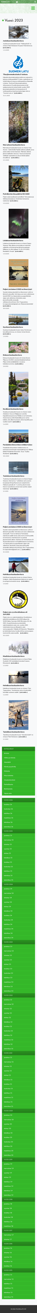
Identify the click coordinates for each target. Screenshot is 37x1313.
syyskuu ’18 (8, 1208)
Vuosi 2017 (8, 1230)
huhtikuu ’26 (8, 813)
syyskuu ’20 (8, 1124)
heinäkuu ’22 (8, 1022)
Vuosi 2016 (8, 1244)
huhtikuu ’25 (8, 871)
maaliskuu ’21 (8, 1097)
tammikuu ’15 (8, 1297)
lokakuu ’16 (8, 1252)
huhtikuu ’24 (8, 924)
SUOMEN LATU (5, 2)
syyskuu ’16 (8, 1257)
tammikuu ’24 (8, 938)
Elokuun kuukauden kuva (12, 355)
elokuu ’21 (7, 1075)
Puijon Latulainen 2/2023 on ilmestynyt (17, 527)
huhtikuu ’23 (8, 977)
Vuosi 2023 (8, 942)
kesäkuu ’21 (8, 1084)
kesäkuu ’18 (8, 1213)
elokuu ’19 (7, 1177)
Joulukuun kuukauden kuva (13, 41)
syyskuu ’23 (8, 960)
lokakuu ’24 (8, 897)
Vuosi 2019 (8, 1159)
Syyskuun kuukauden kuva (13, 327)
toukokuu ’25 (8, 866)
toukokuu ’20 (8, 1142)
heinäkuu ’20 (8, 1133)
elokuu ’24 (7, 906)
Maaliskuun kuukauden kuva (13, 656)
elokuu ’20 (7, 1128)
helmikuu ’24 (8, 933)
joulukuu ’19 (8, 1164)
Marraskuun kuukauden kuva (14, 145)
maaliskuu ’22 (8, 1040)
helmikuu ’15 (8, 1292)
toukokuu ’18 (8, 1217)
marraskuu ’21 (9, 1062)
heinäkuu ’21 (8, 1079)
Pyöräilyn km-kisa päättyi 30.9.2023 (16, 194)
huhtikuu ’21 (8, 1093)
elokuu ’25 (7, 853)
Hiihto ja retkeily (9, 758)
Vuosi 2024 (8, 884)
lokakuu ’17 (8, 1239)
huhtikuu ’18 (8, 1221)
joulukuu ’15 (8, 1275)
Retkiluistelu (8, 789)
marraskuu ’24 (9, 893)
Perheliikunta (8, 784)
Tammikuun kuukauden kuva (13, 732)
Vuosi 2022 (8, 995)
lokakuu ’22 (8, 1008)
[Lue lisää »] (7, 47)
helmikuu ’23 (8, 986)
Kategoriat (9, 749)
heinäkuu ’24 (8, 911)
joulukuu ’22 (8, 1000)
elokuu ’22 (7, 1017)
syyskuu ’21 (8, 1071)
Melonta (7, 771)
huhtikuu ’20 (8, 1146)
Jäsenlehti (7, 762)
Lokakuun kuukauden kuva (13, 240)
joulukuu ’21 (8, 1057)
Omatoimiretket (9, 780)
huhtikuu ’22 (8, 1035)
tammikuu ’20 (8, 1155)
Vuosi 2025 (8, 831)
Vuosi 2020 (8, 1111)
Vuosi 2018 (8, 1199)
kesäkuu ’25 (8, 862)
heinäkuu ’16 (8, 1261)
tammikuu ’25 (8, 880)
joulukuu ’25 (8, 835)
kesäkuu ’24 (8, 915)
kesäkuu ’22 (8, 1026)
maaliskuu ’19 (8, 1186)
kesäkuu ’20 (8, 1137)
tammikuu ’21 (8, 1106)
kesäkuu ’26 (8, 804)
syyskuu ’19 (8, 1173)
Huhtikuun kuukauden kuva (13, 574)
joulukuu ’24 (8, 889)
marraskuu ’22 (9, 1004)
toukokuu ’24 (8, 920)
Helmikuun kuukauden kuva (13, 685)
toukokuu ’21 (8, 1088)
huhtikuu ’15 (8, 1283)
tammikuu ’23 (8, 991)
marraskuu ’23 (9, 951)
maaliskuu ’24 (8, 929)
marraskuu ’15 (9, 1279)
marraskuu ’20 (9, 1119)
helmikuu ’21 (8, 1102)
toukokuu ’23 (8, 973)
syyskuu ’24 (8, 902)
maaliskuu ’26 (8, 818)
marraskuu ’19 (9, 1168)
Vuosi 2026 (8, 800)
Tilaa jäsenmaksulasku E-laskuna (15, 74)
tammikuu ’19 (8, 1195)
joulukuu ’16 (8, 1248)
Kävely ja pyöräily (10, 766)
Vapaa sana (8, 793)
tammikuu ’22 (8, 1048)
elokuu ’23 (7, 964)
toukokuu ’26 (8, 809)
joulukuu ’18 (8, 1204)
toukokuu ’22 (8, 1031)
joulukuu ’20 (8, 1115)
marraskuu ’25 (9, 840)
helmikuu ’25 (8, 875)
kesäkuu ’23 (8, 969)
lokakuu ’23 (8, 955)
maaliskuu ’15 (8, 1288)
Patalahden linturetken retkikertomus (17, 445)
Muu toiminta (8, 775)
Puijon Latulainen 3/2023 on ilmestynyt (17, 289)
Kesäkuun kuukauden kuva (13, 409)
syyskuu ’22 (8, 1013)
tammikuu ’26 (8, 827)
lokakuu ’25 (8, 844)
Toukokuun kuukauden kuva (13, 476)
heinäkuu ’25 (8, 858)
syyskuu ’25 (8, 849)
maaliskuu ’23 (8, 982)
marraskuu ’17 (9, 1235)
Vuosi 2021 (8, 1053)
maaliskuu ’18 (8, 1226)
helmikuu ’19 (8, 1190)
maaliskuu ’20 (8, 1151)
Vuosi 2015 (8, 1270)
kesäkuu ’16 (8, 1266)
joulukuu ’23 (8, 946)
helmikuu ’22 (8, 1044)
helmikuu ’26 (8, 822)
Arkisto (6, 753)
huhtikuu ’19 (8, 1182)
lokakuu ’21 (8, 1066)
